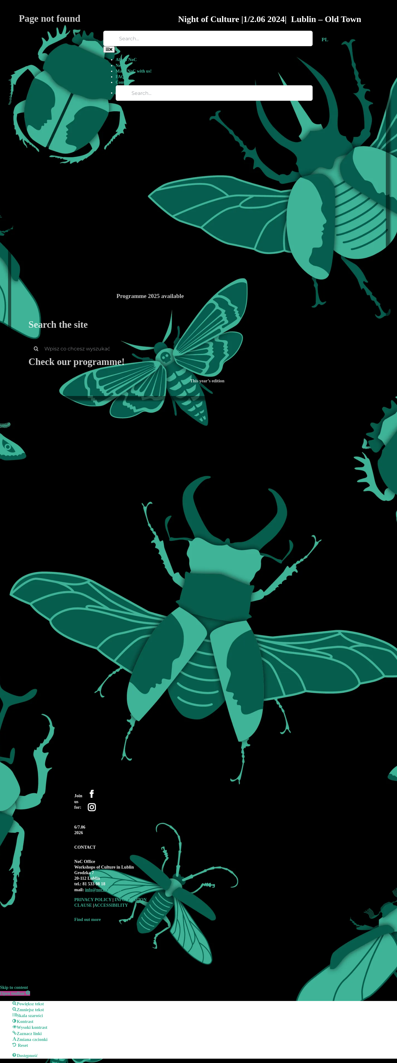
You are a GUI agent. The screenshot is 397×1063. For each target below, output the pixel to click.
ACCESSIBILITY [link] (111, 905)
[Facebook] (91, 794)
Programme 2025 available (150, 296)
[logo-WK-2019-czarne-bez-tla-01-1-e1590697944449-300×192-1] (117, 931)
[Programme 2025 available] (241, 144)
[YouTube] (88, 816)
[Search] (36, 348)
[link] (103, 889)
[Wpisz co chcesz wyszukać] (207, 348)
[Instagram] (91, 807)
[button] (15, 993)
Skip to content (14, 987)
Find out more (87, 919)
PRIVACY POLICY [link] (93, 899)
